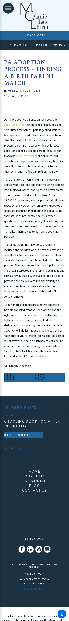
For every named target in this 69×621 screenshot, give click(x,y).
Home (34, 471)
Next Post (40, 377)
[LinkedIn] (30, 549)
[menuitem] (34, 471)
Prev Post (9, 377)
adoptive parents (26, 156)
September (20, 45)
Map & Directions (34, 589)
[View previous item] (6, 448)
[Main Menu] (8, 8)
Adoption (25, 366)
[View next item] (20, 448)
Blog (34, 486)
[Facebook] (21, 549)
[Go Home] (7, 45)
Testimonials (34, 481)
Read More (17, 434)
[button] (62, 614)
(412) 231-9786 (34, 35)
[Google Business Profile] (47, 549)
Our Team (34, 476)
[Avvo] (38, 549)
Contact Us (34, 490)
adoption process (15, 125)
